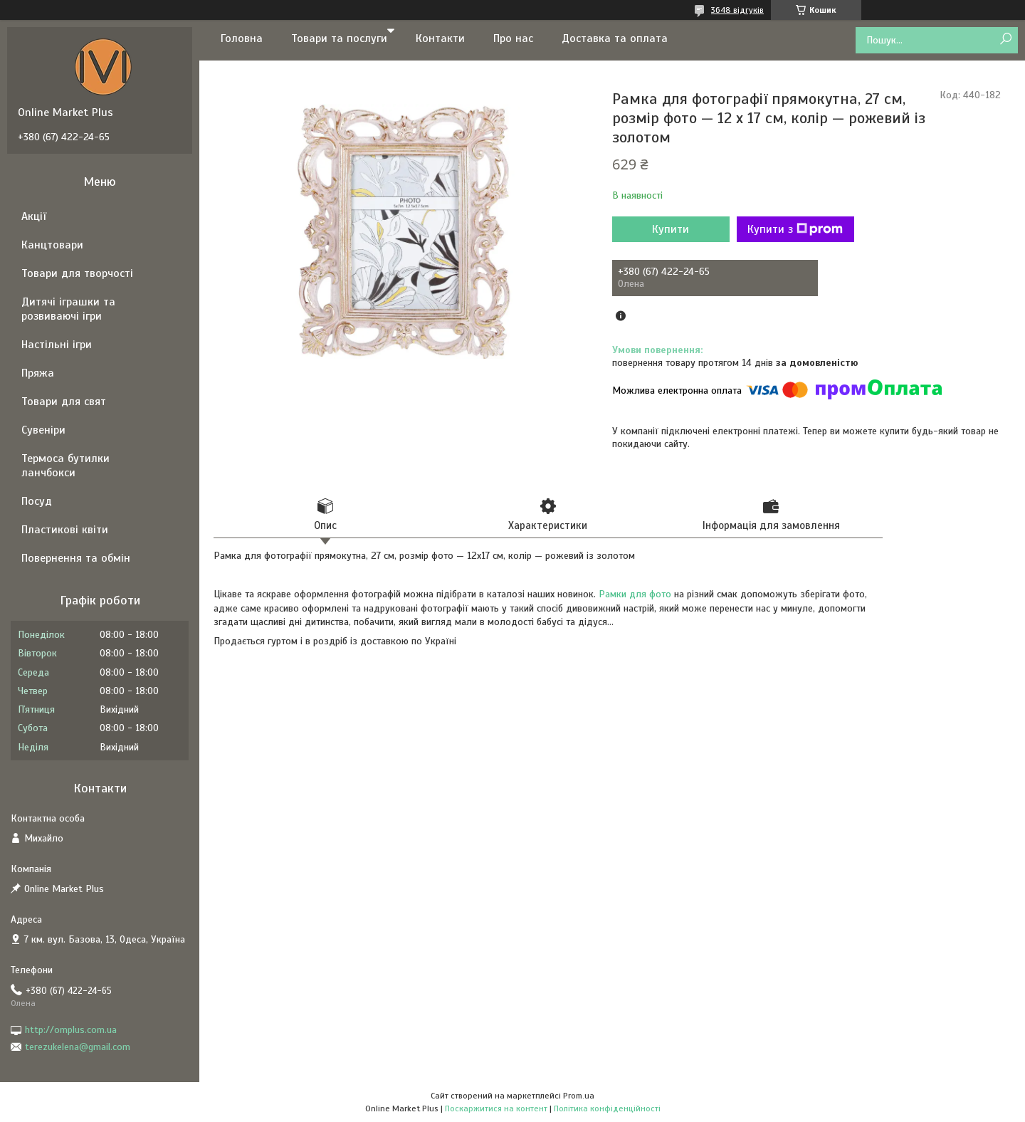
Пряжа (37, 373)
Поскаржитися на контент (496, 1108)
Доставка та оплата (615, 38)
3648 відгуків (737, 10)
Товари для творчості (77, 273)
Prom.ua (578, 1096)
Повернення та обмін (75, 558)
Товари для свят (63, 401)
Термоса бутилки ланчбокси (65, 465)
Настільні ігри (56, 344)
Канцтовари (52, 245)
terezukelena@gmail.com (77, 1047)
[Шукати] (1005, 39)
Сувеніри (43, 430)
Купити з (795, 229)
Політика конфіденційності (607, 1108)
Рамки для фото (635, 594)
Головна (242, 38)
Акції (33, 216)
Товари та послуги (339, 38)
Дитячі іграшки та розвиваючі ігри (68, 309)
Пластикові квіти (64, 530)
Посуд (36, 501)
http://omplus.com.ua (71, 1030)
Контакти (440, 38)
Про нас (513, 38)
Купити (670, 229)
